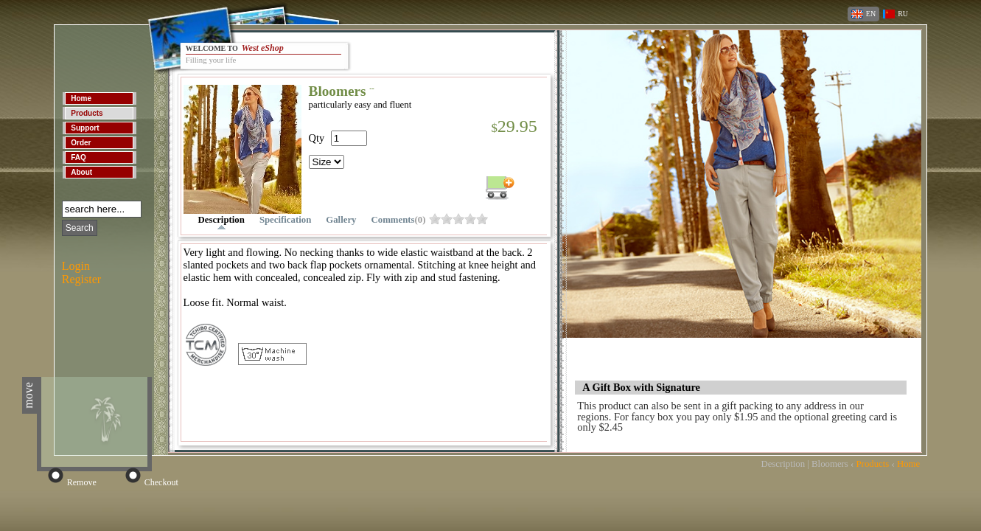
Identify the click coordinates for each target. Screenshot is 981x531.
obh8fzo (435, 218)
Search (80, 228)
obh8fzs (447, 218)
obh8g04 (482, 218)
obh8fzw (458, 218)
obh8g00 (470, 218)
